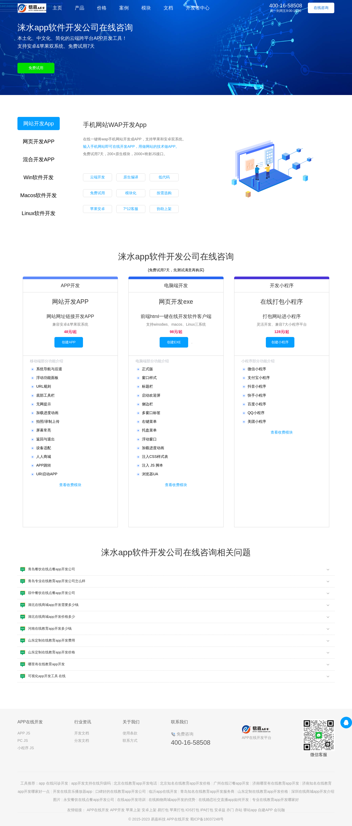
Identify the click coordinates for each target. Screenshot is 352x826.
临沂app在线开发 (163, 791)
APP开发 (117, 810)
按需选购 (164, 193)
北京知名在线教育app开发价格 (185, 783)
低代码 (164, 177)
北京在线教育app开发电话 (135, 783)
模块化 (130, 193)
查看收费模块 (70, 485)
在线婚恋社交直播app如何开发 (223, 799)
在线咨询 (321, 8)
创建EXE (174, 342)
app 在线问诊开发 (53, 783)
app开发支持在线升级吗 (90, 783)
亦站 (238, 810)
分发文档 (81, 740)
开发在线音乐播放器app (72, 791)
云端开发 (97, 177)
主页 (57, 8)
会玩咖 (279, 810)
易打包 (163, 810)
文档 (168, 8)
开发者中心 (198, 8)
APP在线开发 (98, 810)
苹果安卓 (97, 209)
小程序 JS (25, 748)
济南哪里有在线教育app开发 (275, 783)
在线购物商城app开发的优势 (172, 799)
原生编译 (130, 177)
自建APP (265, 810)
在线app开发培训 (131, 799)
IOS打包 (192, 810)
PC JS (22, 740)
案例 (124, 8)
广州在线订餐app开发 (231, 783)
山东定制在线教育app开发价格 (263, 791)
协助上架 (164, 209)
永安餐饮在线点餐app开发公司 (88, 799)
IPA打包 (207, 810)
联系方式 (130, 740)
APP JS (23, 733)
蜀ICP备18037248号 (207, 819)
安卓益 (219, 810)
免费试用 (36, 68)
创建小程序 (280, 342)
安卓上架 (149, 810)
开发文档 (81, 733)
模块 (146, 8)
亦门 (230, 810)
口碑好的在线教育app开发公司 (120, 791)
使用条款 (130, 733)
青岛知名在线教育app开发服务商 (207, 791)
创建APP (69, 342)
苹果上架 (133, 810)
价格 (101, 8)
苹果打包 (177, 810)
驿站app (250, 810)
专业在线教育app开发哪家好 (275, 799)
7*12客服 (130, 209)
